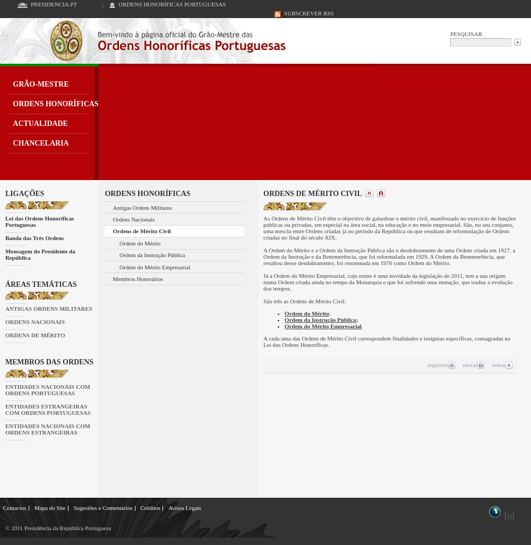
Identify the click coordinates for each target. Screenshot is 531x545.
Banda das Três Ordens (34, 238)
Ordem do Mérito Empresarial (154, 267)
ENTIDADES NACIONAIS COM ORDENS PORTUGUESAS (47, 390)
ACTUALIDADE (40, 123)
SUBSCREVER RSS (309, 13)
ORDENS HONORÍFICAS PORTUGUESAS (172, 4)
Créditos (150, 508)
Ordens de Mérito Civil (142, 231)
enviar (473, 365)
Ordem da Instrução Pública (152, 255)
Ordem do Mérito (139, 243)
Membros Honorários (138, 279)
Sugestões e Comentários (103, 508)
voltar (502, 365)
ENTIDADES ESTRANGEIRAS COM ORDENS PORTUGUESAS (48, 409)
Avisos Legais (184, 508)
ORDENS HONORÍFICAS (55, 104)
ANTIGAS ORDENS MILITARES (48, 308)
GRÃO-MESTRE (40, 84)
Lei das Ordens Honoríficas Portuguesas (39, 221)
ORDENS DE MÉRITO (35, 335)
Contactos (15, 508)
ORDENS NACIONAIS (35, 322)
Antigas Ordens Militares (143, 208)
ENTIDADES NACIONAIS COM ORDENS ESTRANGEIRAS (47, 429)
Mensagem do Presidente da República (40, 254)
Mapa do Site (50, 508)
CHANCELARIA (40, 143)
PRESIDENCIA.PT (54, 4)
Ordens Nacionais (134, 219)
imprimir (441, 365)
